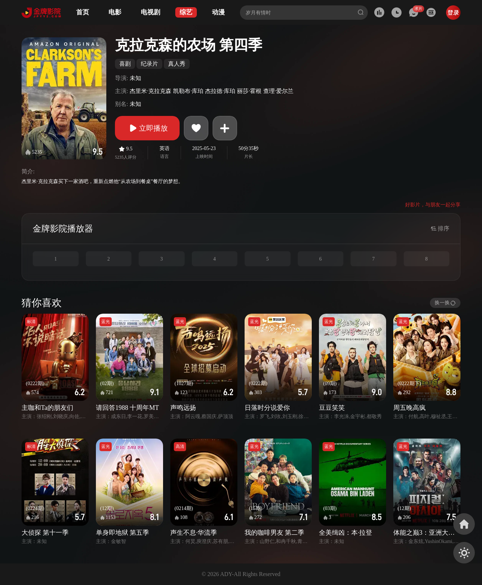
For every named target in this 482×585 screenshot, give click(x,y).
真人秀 (176, 64)
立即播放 (147, 128)
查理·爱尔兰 (278, 91)
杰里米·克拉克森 (150, 91)
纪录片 (149, 64)
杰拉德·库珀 (220, 91)
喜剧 (125, 64)
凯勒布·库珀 (188, 91)
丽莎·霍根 (249, 91)
